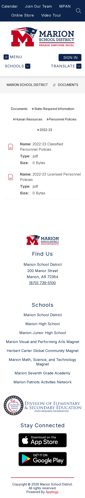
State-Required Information (54, 109)
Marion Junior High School (42, 333)
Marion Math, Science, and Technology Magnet (42, 361)
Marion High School (42, 324)
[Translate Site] (65, 66)
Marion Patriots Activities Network (42, 382)
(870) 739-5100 (42, 283)
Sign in (70, 57)
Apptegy (52, 492)
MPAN (65, 6)
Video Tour (51, 15)
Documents (68, 85)
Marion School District (27, 85)
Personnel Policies (62, 119)
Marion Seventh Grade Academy (42, 373)
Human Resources (28, 119)
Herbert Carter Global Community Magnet (42, 350)
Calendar (10, 6)
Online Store (22, 15)
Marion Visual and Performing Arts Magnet (42, 341)
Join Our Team (38, 6)
